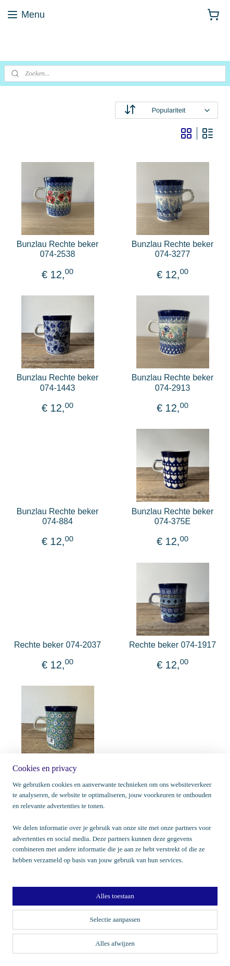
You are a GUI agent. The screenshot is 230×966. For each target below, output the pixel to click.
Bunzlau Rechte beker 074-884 (57, 516)
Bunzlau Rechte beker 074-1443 (57, 382)
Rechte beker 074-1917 (172, 644)
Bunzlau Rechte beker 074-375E (172, 516)
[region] (115, 826)
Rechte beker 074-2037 (57, 644)
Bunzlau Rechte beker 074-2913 (172, 382)
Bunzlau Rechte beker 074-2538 (57, 249)
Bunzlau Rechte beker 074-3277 (172, 249)
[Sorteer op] (167, 110)
